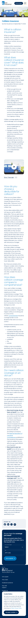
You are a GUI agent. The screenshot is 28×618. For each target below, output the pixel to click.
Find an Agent (18, 3)
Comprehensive (13, 315)
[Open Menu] (25, 3)
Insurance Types (8, 544)
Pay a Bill (4, 585)
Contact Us (5, 590)
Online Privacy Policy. (16, 608)
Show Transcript (9, 177)
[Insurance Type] (14, 547)
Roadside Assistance (7, 582)
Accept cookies (10, 612)
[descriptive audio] (15, 177)
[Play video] (14, 166)
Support (4, 587)
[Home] (7, 3)
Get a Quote (5, 576)
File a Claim (5, 579)
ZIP (5, 550)
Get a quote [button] (9, 558)
